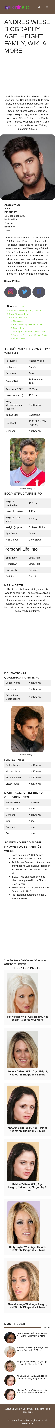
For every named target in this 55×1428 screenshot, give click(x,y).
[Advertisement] (27, 77)
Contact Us (20, 1409)
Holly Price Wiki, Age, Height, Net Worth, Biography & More (27, 1018)
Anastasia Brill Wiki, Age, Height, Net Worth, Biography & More (27, 1130)
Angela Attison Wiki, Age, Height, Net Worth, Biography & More (27, 1073)
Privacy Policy (32, 1409)
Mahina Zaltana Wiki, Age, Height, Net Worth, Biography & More (27, 1187)
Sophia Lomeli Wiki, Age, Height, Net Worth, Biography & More (32, 1334)
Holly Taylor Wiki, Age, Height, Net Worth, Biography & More (27, 1249)
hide (22, 306)
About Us (9, 1409)
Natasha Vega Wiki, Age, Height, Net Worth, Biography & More (27, 1306)
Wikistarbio (20, 964)
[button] (39, 7)
